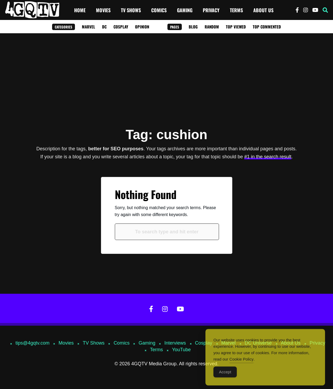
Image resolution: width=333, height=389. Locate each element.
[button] (325, 10)
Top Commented (267, 27)
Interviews (175, 343)
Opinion (142, 27)
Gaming (184, 10)
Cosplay (120, 27)
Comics (159, 10)
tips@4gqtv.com (32, 343)
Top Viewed (236, 27)
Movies (103, 10)
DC (104, 27)
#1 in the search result (267, 156)
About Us (263, 10)
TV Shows (131, 10)
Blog (193, 27)
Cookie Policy (241, 362)
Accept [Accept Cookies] (225, 375)
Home (80, 10)
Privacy (211, 10)
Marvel (88, 27)
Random (212, 27)
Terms (236, 10)
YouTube (181, 349)
